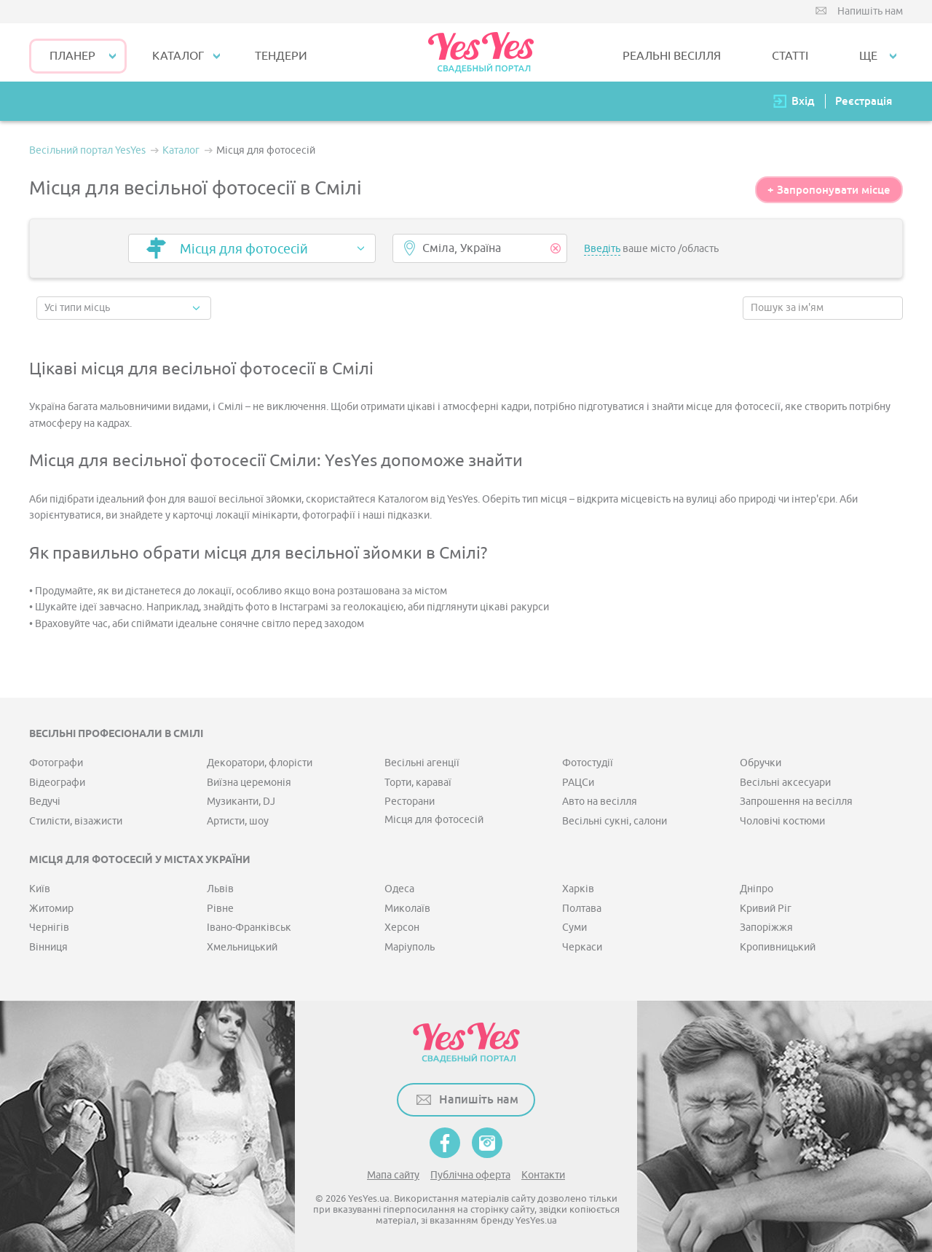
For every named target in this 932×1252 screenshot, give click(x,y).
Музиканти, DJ (241, 801)
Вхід (803, 101)
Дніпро (756, 889)
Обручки (760, 763)
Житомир (51, 908)
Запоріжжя (766, 927)
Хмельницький (242, 947)
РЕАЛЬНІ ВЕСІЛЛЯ (672, 56)
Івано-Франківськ (249, 927)
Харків (578, 889)
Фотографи (56, 763)
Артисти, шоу (238, 821)
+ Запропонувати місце (828, 190)
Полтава (581, 908)
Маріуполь (409, 947)
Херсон (401, 927)
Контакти (543, 1175)
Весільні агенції (421, 763)
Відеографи (57, 782)
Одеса (399, 889)
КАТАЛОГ (178, 56)
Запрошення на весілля (796, 801)
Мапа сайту (393, 1175)
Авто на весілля (599, 801)
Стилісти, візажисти (75, 821)
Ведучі (44, 801)
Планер (72, 56)
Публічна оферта (470, 1175)
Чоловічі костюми (782, 821)
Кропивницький (778, 947)
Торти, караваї (417, 782)
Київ (39, 889)
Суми (574, 927)
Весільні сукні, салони (614, 821)
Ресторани (409, 801)
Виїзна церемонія (249, 782)
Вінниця (48, 947)
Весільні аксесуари (785, 782)
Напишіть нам (870, 11)
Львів (220, 889)
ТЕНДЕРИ (281, 56)
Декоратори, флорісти (259, 763)
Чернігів (49, 927)
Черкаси (582, 947)
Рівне (220, 908)
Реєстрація (863, 101)
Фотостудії (587, 763)
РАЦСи (578, 782)
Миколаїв (407, 908)
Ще (868, 56)
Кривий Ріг (765, 908)
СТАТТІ (790, 56)
